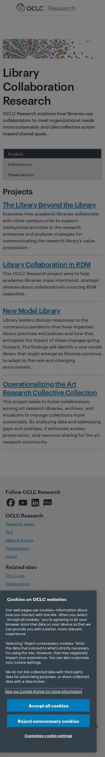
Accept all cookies (48, 705)
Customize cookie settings (48, 735)
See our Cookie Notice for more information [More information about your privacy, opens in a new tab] (44, 690)
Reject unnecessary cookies (48, 720)
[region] (48, 672)
